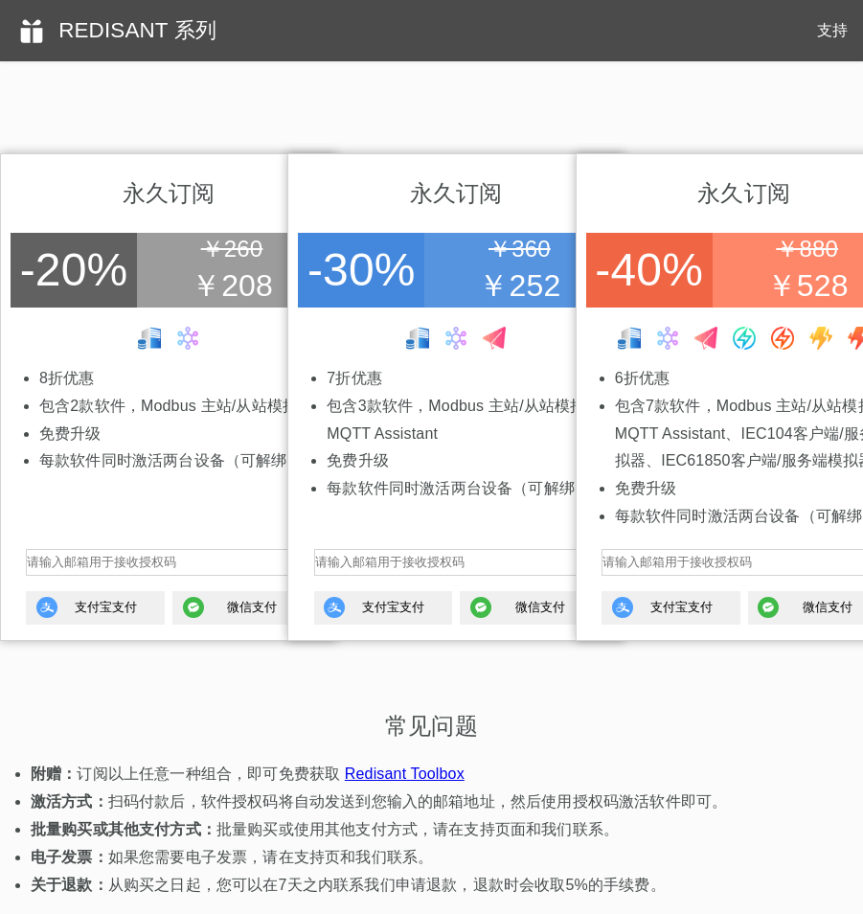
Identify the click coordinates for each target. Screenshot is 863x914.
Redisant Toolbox (405, 773)
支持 (832, 30)
